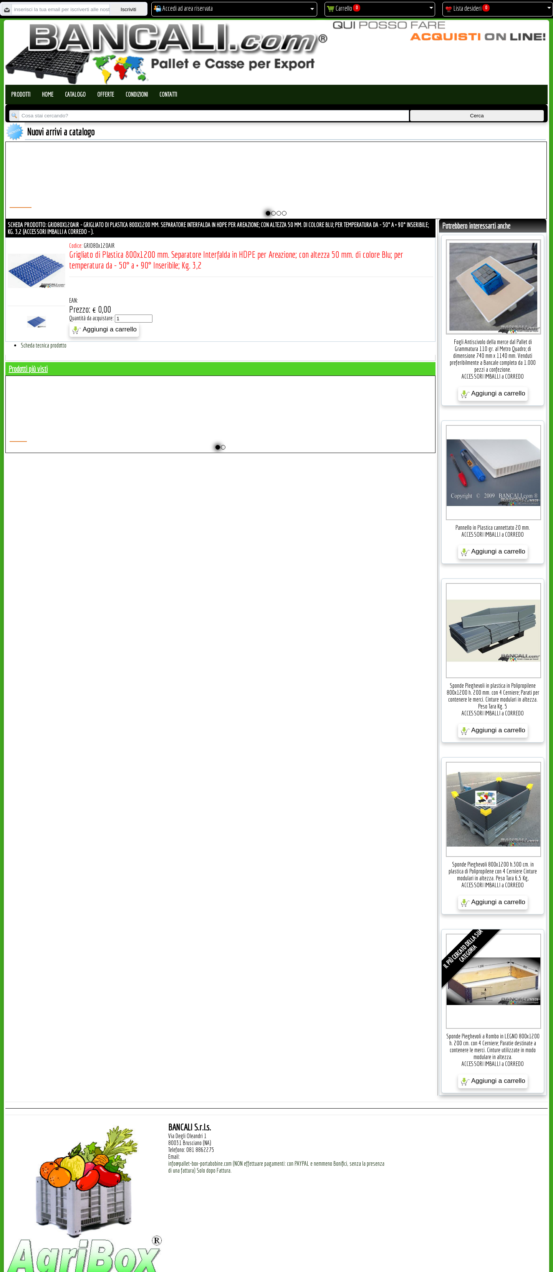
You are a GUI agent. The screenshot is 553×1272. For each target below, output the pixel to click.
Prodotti (20, 94)
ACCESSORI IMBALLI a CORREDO (493, 376)
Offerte (105, 94)
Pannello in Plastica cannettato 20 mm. (492, 527)
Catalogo (75, 94)
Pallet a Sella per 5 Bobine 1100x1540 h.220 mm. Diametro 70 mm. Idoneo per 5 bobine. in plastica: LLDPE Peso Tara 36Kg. (368, 190)
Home (47, 94)
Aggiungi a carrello (104, 329)
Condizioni (137, 94)
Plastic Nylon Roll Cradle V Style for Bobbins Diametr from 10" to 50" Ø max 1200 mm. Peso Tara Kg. (244, 186)
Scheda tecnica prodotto (43, 345)
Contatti (168, 94)
